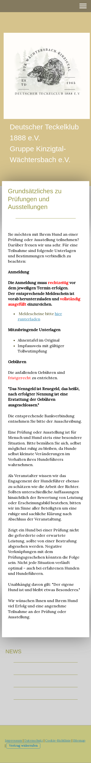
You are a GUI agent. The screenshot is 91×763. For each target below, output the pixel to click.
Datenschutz (33, 740)
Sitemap (79, 740)
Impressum (13, 740)
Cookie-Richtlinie (58, 740)
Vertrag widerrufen (23, 746)
